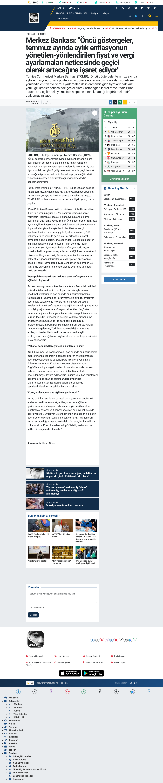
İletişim (94, 13)
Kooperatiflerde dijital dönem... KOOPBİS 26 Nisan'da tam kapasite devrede (86, 538)
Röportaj (11, 736)
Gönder (33, 615)
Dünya (14, 710)
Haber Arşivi (118, 662)
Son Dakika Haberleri (93, 662)
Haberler (30, 34)
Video (9, 723)
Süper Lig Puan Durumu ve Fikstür (38, 663)
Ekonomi (42, 34)
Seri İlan (10, 733)
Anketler (10, 743)
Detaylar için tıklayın (119, 179)
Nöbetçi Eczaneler (35, 656)
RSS (30, 683)
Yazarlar (10, 727)
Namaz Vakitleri (91, 656)
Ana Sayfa (11, 697)
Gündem (60, 8)
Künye (106, 13)
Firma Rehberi (13, 730)
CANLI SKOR (119, 279)
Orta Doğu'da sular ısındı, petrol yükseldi (85, 562)
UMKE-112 (74, 8)
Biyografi (11, 740)
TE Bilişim (132, 683)
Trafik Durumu (118, 656)
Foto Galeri (12, 720)
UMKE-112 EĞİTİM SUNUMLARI (71, 13)
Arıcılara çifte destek (37, 561)
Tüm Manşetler (62, 662)
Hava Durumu (61, 656)
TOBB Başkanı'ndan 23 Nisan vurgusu (38, 535)
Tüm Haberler (62, 18)
